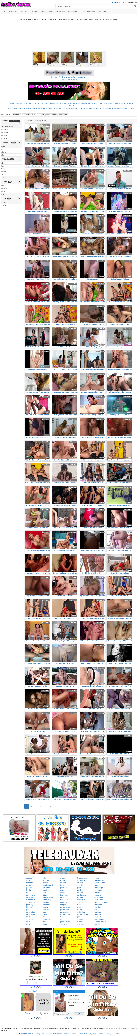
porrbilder (46, 910)
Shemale (131, 3)
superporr (30, 919)
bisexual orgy (17, 114)
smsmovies (30, 902)
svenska (46, 880)
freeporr (63, 905)
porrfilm (46, 883)
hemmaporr (64, 885)
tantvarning (47, 900)
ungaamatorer (82, 914)
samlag (80, 892)
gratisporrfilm (65, 922)
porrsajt (46, 907)
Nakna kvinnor (27, 108)
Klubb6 (124, 103)
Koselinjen (53, 103)
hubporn (46, 902)
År (2, 174)
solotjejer (80, 919)
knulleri (80, 897)
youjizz (97, 892)
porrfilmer (98, 907)
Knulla (96, 108)
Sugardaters (103, 108)
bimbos (45, 922)
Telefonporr (70, 103)
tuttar (62, 897)
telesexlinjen (82, 878)
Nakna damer (111, 108)
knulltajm (97, 914)
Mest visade (5, 132)
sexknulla (80, 883)
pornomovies (65, 914)
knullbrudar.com (27, 1034)
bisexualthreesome (51, 114)
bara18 (97, 924)
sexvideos (46, 888)
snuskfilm (63, 878)
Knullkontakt (54, 108)
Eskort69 (19, 108)
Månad (3, 172)
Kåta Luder (12, 108)
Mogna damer (121, 108)
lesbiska (97, 912)
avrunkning (30, 912)
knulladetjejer (99, 888)
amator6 (63, 890)
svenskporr (64, 924)
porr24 (96, 910)
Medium (4, 188)
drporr (45, 924)
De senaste (5, 129)
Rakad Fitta (74, 108)
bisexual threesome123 (28, 114)
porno (28, 885)
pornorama (64, 912)
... (45, 806)
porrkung (80, 890)
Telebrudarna (25, 103)
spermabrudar (99, 880)
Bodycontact (71, 105)
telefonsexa (30, 914)
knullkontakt (99, 905)
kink (61, 917)
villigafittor (81, 912)
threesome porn (62, 114)
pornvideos (47, 919)
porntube (46, 905)
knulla (62, 880)
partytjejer (30, 897)
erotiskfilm (81, 900)
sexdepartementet (101, 902)
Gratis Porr (66, 108)
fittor (79, 905)
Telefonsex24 (61, 103)
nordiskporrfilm (48, 885)
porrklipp (63, 888)
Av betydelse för (7, 127)
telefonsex (64, 895)
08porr (62, 919)
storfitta (80, 902)
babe (45, 914)
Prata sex (46, 103)
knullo (28, 890)
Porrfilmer (90, 108)
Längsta (4, 138)
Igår (2, 166)
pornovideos (65, 907)
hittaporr (29, 907)
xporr (96, 885)
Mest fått (4, 135)
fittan (45, 895)
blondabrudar (99, 883)
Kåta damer (130, 108)
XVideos (4, 205)
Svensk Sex (83, 108)
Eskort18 (130, 103)
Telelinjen (17, 103)
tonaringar (64, 900)
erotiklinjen (98, 897)
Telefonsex (33, 103)
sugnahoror (30, 900)
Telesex (40, 103)
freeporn (63, 902)
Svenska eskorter (102, 103)
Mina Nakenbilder (80, 103)
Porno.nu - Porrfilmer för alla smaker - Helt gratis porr (69, 77)
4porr (28, 892)
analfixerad (98, 900)
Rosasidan (118, 103)
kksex (79, 922)
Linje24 (11, 103)
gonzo (28, 880)
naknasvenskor (100, 922)
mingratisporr (48, 897)
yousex (29, 888)
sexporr (97, 878)
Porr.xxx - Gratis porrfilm (69, 79)
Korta (3, 185)
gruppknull (98, 890)
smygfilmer (81, 880)
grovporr (63, 892)
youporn (97, 895)
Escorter (47, 108)
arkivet (45, 878)
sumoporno (30, 895)
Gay (123, 3)
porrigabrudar (99, 919)
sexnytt (80, 924)
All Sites (4, 202)
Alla (2, 155)
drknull (79, 907)
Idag (2, 163)
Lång (3, 191)
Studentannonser (38, 108)
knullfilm (63, 883)
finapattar (29, 883)
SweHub (97, 917)
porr (44, 892)
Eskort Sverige (91, 103)
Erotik (61, 108)
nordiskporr (81, 895)
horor (28, 924)
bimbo (45, 917)
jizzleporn (30, 878)
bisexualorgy (40, 114)
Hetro (116, 3)
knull (28, 917)
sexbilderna (81, 885)
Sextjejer (111, 103)
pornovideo (64, 910)
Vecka (3, 169)
